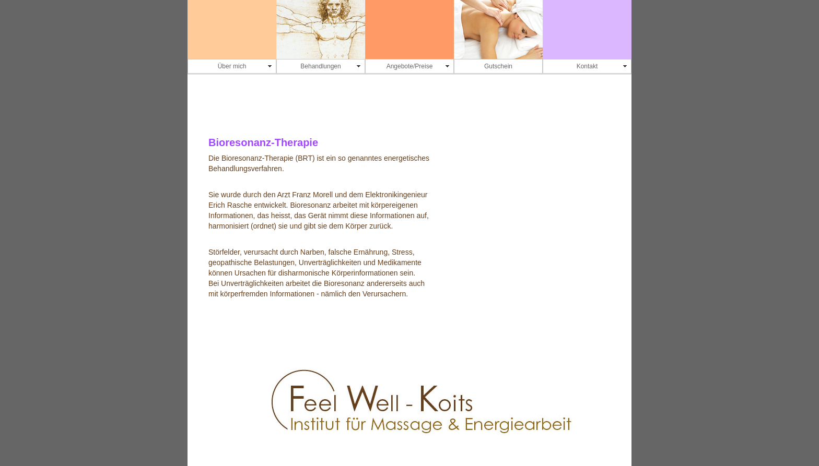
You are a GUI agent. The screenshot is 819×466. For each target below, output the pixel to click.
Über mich (232, 66)
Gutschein (498, 66)
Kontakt (587, 66)
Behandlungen (320, 66)
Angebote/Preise (410, 66)
